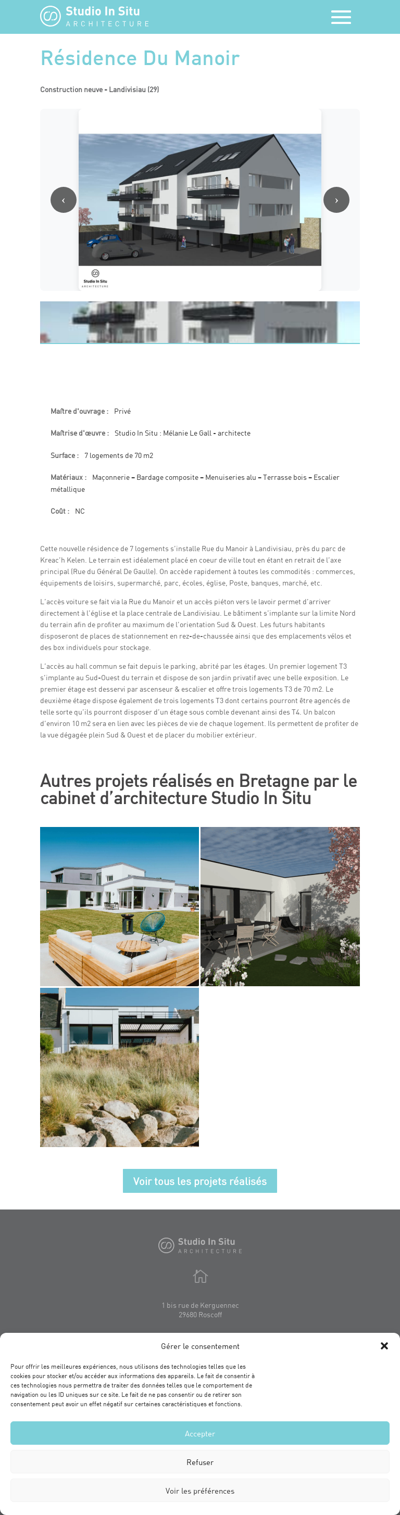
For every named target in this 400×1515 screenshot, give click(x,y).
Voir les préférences (200, 1490)
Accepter (200, 1433)
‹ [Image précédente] (63, 199)
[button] (384, 1346)
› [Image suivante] (336, 199)
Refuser (200, 1462)
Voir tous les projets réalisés (200, 1181)
